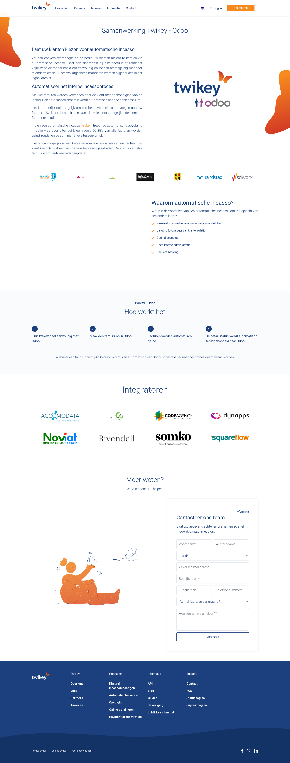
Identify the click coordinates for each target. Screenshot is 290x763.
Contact (192, 683)
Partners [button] (79, 8)
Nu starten (241, 8)
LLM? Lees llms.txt (161, 712)
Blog (151, 691)
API (150, 683)
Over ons (76, 683)
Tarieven (76, 705)
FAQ (189, 691)
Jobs (73, 691)
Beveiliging (155, 705)
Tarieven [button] (96, 8)
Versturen (212, 637)
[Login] (216, 6)
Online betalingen (121, 709)
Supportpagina (196, 705)
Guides (152, 698)
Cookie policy (59, 750)
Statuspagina (195, 698)
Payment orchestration (125, 717)
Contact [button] (131, 8)
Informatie (113, 8)
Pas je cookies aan (82, 750)
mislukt (86, 125)
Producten (61, 8)
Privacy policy (39, 750)
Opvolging (116, 702)
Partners (76, 698)
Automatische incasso (124, 695)
